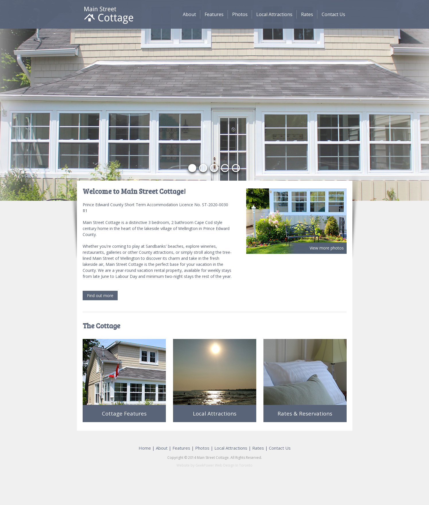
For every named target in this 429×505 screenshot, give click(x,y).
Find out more (100, 295)
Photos (240, 14)
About (189, 14)
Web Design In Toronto (233, 465)
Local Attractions (274, 14)
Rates (307, 14)
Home (145, 448)
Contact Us (333, 14)
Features (214, 14)
